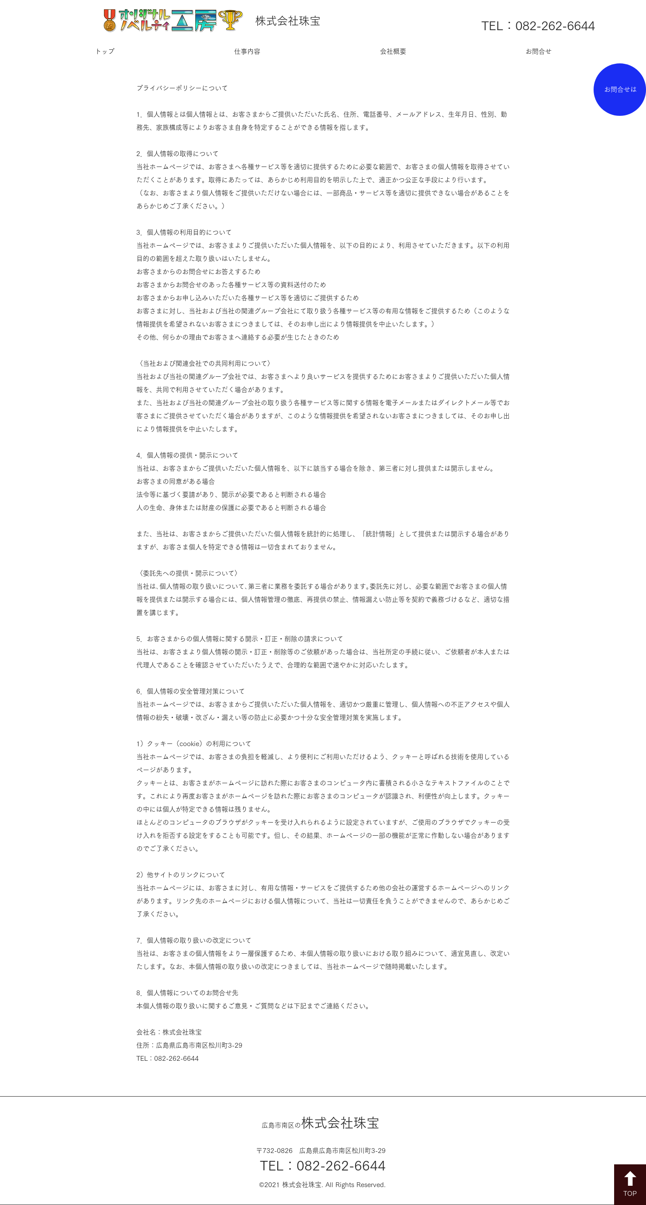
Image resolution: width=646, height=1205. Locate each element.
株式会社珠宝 (288, 20)
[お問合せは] (620, 89)
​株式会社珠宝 (321, 1122)
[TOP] (630, 1184)
